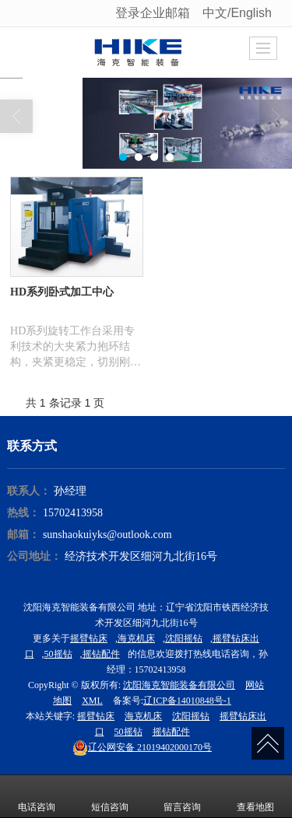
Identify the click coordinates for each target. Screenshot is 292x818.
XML (92, 700)
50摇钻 (58, 653)
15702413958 (73, 513)
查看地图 (255, 796)
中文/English (238, 12)
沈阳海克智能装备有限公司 (179, 685)
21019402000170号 (142, 747)
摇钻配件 (101, 653)
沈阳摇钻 (183, 638)
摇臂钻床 (88, 638)
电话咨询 (36, 796)
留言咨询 (182, 796)
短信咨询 (109, 796)
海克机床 (136, 638)
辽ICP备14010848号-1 (187, 700)
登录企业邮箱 (152, 12)
